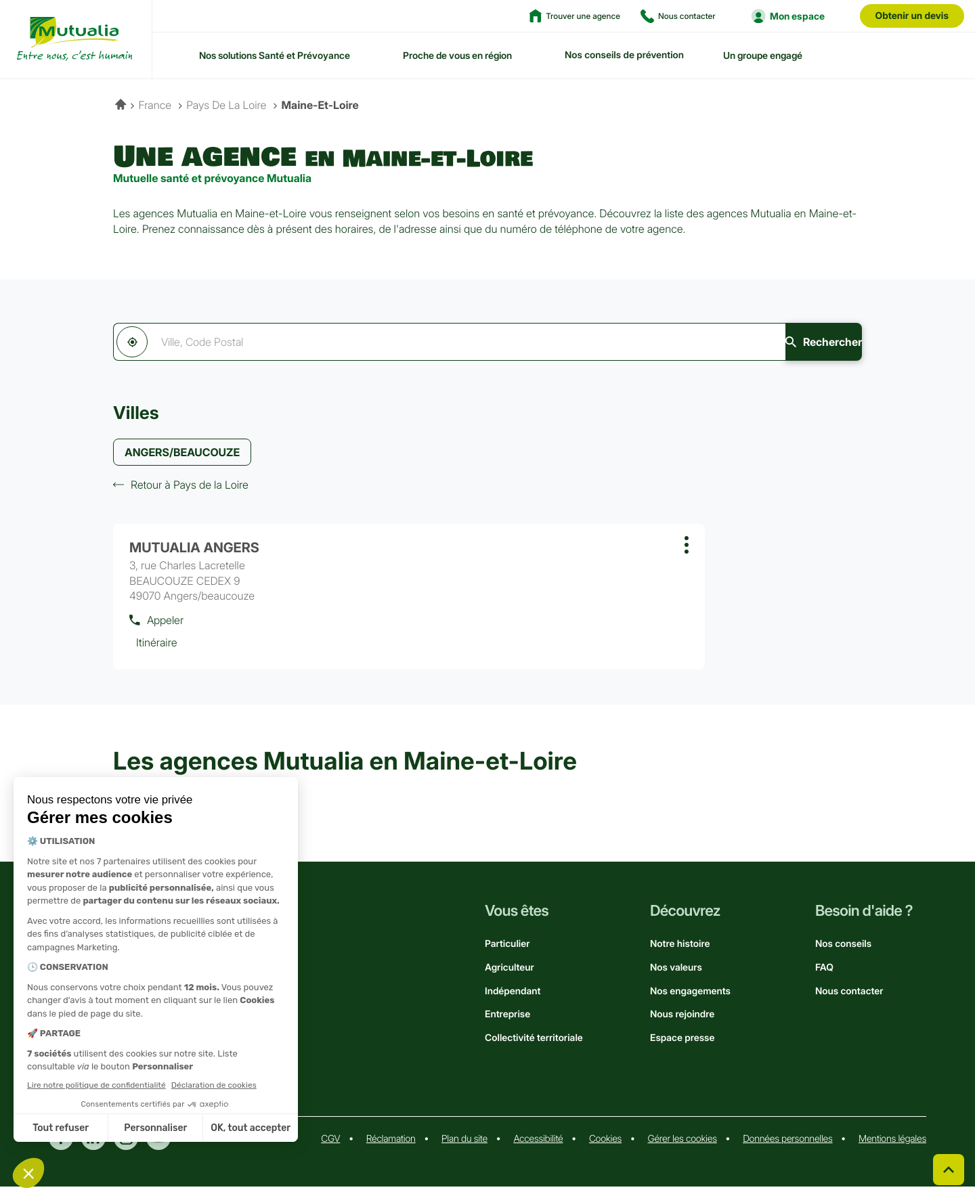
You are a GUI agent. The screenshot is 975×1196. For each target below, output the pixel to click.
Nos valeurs (676, 977)
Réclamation (391, 1148)
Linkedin (93, 1147)
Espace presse (682, 1047)
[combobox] (405, 342)
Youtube (158, 1147)
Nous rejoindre (682, 1023)
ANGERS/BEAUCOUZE (182, 453)
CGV (330, 1148)
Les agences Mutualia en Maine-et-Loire (345, 770)
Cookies (605, 1148)
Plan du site (464, 1148)
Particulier (507, 953)
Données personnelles (787, 1148)
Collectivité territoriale (534, 1047)
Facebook (61, 1147)
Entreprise (507, 1023)
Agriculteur (509, 977)
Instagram (126, 1147)
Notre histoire (680, 953)
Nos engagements (690, 1000)
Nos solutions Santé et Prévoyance (274, 55)
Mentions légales (892, 1148)
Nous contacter (849, 1000)
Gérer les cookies (682, 1148)
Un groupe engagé (762, 55)
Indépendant (512, 1000)
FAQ (824, 977)
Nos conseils (843, 953)
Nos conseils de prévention (624, 55)
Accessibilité (538, 1148)
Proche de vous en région (457, 55)
